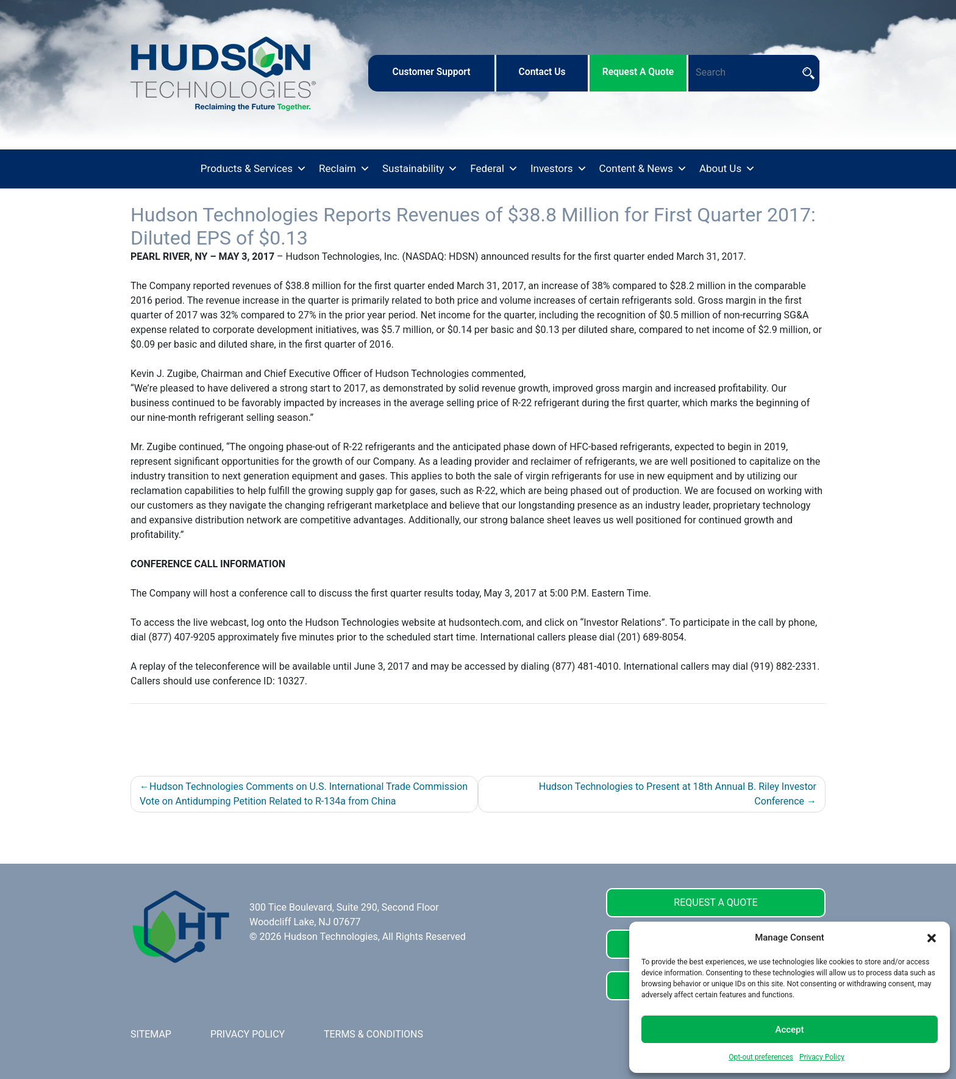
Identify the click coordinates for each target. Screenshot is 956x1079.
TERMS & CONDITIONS (373, 1034)
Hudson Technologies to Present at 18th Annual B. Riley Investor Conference (677, 794)
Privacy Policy (821, 1057)
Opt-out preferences (761, 1057)
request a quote (638, 71)
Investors (558, 169)
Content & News (643, 169)
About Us (727, 169)
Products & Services (254, 169)
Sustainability (420, 169)
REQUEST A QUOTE (715, 902)
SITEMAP (150, 1034)
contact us (542, 71)
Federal (494, 169)
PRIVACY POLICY (247, 1034)
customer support (431, 71)
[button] (932, 937)
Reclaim (344, 169)
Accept (789, 1029)
